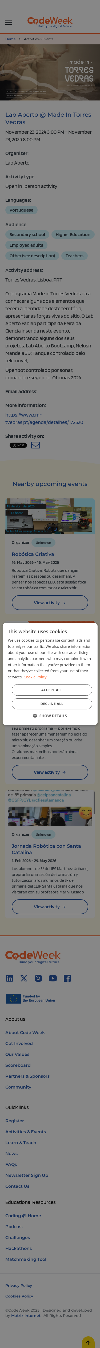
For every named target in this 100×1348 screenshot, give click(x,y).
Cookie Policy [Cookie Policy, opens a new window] (35, 677)
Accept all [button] (52, 689)
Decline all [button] (51, 703)
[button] (50, 715)
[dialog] (49, 674)
